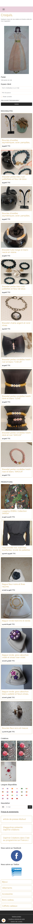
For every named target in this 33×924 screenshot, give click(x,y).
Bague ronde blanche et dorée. (16, 621)
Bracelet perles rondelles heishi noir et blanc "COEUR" (16, 360)
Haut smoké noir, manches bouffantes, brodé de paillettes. (16, 548)
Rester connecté (7, 96)
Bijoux (5, 882)
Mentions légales (16, 916)
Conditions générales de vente (16, 919)
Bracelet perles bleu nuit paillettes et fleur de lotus (13, 287)
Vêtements (7, 888)
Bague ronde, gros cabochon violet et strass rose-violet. (15, 656)
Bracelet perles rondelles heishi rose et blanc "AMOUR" (16, 470)
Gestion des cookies (16, 921)
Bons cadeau (8, 900)
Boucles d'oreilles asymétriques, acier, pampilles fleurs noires (15, 214)
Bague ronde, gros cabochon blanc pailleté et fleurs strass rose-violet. (15, 692)
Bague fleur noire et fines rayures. (13, 585)
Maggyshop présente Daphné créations (13, 828)
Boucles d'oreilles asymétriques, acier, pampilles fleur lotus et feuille (15, 141)
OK (30, 807)
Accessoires (7, 894)
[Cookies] (4, 920)
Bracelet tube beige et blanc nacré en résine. (15, 251)
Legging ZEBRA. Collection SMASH (14, 512)
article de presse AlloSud (14, 819)
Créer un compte (5, 100)
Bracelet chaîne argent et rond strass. (16, 324)
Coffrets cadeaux (9, 906)
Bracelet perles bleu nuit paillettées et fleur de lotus (14, 178)
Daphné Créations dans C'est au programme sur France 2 (16, 839)
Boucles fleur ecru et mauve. (15, 728)
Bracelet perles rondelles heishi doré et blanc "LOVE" (16, 397)
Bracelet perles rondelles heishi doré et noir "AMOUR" (16, 434)
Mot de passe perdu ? (14, 100)
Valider (16, 104)
